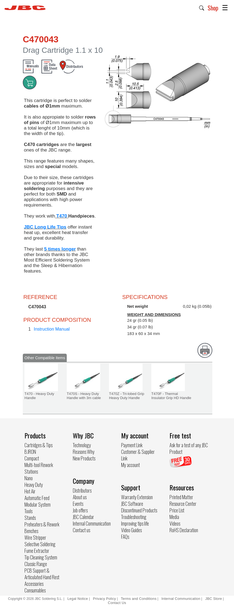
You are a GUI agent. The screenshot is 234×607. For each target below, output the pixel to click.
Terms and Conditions (139, 599)
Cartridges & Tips (38, 445)
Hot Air (29, 491)
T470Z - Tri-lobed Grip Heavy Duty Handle (126, 396)
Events (78, 503)
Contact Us (117, 603)
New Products (84, 458)
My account (130, 464)
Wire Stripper (35, 537)
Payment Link (132, 445)
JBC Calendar (83, 516)
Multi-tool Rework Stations (38, 468)
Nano (28, 478)
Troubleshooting (133, 516)
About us (80, 497)
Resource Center (182, 503)
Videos (174, 523)
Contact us (81, 530)
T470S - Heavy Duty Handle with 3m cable (84, 396)
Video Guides (131, 530)
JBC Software (132, 503)
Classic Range (35, 563)
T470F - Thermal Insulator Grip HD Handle (171, 396)
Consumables (35, 590)
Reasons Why (83, 451)
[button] (202, 7)
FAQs (125, 536)
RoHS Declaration (183, 530)
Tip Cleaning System (40, 557)
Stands (30, 517)
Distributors (82, 490)
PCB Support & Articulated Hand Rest (41, 574)
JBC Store (213, 599)
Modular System (37, 504)
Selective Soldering (39, 544)
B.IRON (30, 451)
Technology (82, 445)
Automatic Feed (36, 497)
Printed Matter (181, 497)
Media (174, 516)
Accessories (33, 583)
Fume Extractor (36, 550)
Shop (213, 7)
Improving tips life (135, 523)
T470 (61, 216)
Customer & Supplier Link (138, 455)
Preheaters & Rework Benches (41, 527)
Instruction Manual (52, 329)
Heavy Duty (33, 484)
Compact (31, 458)
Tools (28, 511)
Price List (176, 510)
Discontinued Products (139, 510)
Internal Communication (92, 523)
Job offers (80, 510)
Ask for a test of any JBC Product (188, 448)
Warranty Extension (137, 497)
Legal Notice (78, 599)
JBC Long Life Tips (45, 227)
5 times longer (60, 249)
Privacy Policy (104, 599)
